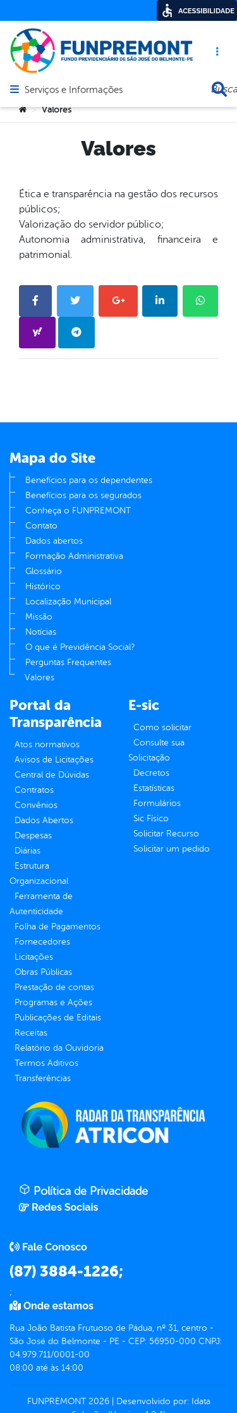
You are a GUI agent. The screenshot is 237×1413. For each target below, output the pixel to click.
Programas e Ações (53, 1002)
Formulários (157, 803)
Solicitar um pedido (171, 848)
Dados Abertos (44, 820)
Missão (38, 616)
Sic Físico (151, 818)
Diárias (27, 850)
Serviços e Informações (74, 90)
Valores (39, 677)
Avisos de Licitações (54, 759)
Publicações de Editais (58, 1017)
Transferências (43, 1078)
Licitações (34, 957)
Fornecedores (42, 941)
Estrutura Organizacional (38, 873)
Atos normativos (47, 744)
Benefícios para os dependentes (88, 480)
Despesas (33, 835)
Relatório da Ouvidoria (59, 1048)
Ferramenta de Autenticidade (41, 903)
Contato (41, 525)
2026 (97, 1401)
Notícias (40, 632)
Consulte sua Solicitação (156, 750)
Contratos (34, 790)
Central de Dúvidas (52, 775)
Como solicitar (162, 727)
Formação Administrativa (74, 556)
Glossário (43, 571)
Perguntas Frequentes (68, 662)
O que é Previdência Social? (80, 647)
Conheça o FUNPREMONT (78, 510)
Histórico (43, 586)
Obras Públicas (43, 972)
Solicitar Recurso (166, 833)
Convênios (36, 805)
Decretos (151, 773)
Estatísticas (153, 788)
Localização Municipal (68, 601)
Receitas (31, 1032)
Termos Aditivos (46, 1063)
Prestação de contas (54, 987)
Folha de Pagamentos (57, 926)
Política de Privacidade (83, 1190)
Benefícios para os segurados (83, 495)
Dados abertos (54, 541)
